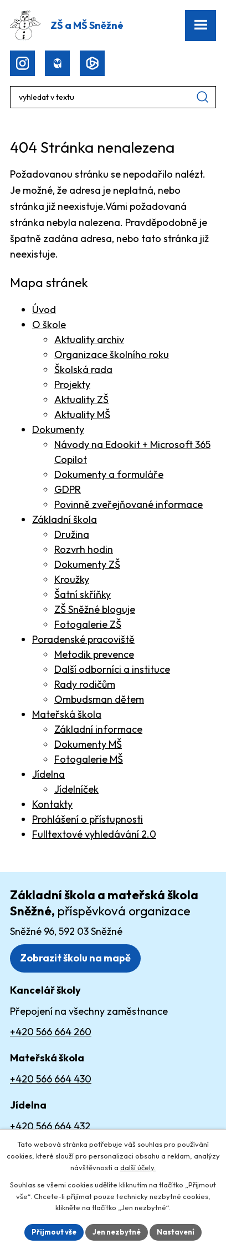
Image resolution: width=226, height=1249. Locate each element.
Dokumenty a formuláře (108, 474)
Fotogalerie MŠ (88, 759)
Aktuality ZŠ (81, 399)
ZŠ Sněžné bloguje (94, 609)
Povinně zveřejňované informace (128, 504)
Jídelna (48, 774)
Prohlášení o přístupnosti (87, 819)
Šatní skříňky (82, 594)
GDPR (67, 489)
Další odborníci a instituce (112, 669)
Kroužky (71, 579)
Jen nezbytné (117, 1231)
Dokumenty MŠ (88, 744)
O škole (49, 324)
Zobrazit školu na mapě (75, 957)
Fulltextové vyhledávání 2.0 (94, 834)
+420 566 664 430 (50, 1078)
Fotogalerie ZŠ (87, 624)
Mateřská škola (66, 714)
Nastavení (175, 1231)
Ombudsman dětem (99, 699)
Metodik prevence (94, 654)
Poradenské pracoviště (83, 639)
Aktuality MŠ (82, 414)
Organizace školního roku (111, 354)
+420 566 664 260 (50, 1031)
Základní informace (98, 729)
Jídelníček (76, 789)
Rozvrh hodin (83, 549)
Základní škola (64, 519)
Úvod (44, 309)
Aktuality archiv (89, 339)
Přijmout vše (54, 1231)
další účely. (138, 1167)
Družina (71, 534)
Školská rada (83, 369)
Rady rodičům (84, 684)
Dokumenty (58, 429)
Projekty (72, 384)
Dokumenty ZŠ (87, 564)
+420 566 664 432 (50, 1126)
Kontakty (52, 804)
